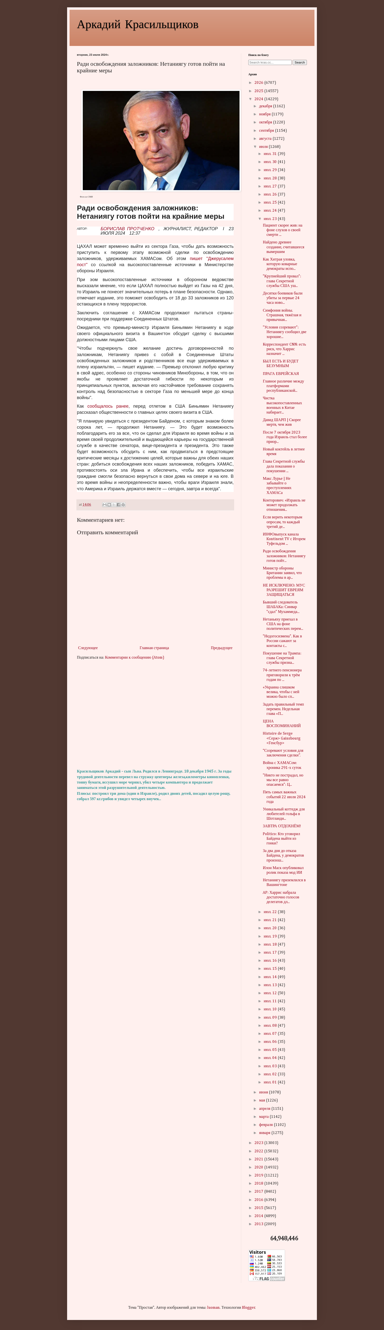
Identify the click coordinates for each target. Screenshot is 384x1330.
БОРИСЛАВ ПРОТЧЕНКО (127, 228)
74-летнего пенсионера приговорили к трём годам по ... (282, 675)
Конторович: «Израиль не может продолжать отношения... (284, 505)
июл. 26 (271, 194)
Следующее (88, 648)
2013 (259, 1224)
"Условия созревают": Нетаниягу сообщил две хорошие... (284, 332)
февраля (266, 1125)
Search (300, 62)
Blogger (248, 1308)
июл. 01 (271, 1082)
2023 (259, 1143)
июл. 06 (271, 1042)
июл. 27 (271, 186)
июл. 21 (271, 920)
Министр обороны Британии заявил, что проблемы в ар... (282, 573)
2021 (259, 1159)
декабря (266, 106)
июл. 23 (271, 219)
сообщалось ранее (108, 406)
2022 (259, 1151)
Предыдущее (221, 648)
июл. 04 (271, 1058)
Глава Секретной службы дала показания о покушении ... (284, 466)
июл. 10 (271, 1009)
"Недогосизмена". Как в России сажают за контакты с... (282, 641)
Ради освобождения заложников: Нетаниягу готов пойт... (284, 556)
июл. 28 (271, 178)
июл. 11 (271, 1001)
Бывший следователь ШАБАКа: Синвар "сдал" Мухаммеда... (281, 607)
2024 (259, 99)
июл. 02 (271, 1074)
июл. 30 (271, 162)
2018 (259, 1184)
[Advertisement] (155, 715)
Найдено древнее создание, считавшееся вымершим (283, 247)
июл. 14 (271, 977)
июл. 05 (271, 1050)
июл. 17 (271, 953)
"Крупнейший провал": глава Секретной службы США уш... (282, 281)
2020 (259, 1167)
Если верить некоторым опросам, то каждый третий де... (282, 522)
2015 (259, 1208)
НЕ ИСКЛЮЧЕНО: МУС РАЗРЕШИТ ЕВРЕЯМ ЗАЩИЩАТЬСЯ (284, 590)
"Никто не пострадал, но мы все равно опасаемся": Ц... (283, 780)
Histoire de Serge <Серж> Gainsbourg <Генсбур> (281, 738)
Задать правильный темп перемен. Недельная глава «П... (283, 709)
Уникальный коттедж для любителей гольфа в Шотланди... (284, 814)
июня (264, 1092)
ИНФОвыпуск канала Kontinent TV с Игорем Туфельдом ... (284, 539)
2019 (259, 1175)
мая (262, 1100)
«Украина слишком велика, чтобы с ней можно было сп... (281, 692)
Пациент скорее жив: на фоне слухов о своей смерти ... (282, 230)
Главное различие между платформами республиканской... (283, 386)
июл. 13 (271, 985)
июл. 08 (271, 1026)
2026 (259, 83)
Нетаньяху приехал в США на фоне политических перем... (283, 624)
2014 (259, 1216)
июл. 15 (271, 969)
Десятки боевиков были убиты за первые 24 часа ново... (282, 298)
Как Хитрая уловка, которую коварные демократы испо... (280, 264)
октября (266, 122)
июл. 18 (271, 945)
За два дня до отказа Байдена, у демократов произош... (283, 855)
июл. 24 (271, 211)
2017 (259, 1192)
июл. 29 (271, 170)
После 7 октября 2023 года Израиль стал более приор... (285, 437)
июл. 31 (271, 154)
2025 (259, 91)
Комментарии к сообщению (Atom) (134, 658)
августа (266, 139)
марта (264, 1117)
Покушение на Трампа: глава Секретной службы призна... (282, 658)
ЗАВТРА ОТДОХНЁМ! (282, 826)
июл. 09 (271, 1018)
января (265, 1133)
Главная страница (154, 648)
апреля (265, 1109)
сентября (267, 131)
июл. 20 (271, 928)
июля (264, 147)
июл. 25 (271, 203)
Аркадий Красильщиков (138, 23)
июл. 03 (271, 1066)
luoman (213, 1308)
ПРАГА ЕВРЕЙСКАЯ (281, 374)
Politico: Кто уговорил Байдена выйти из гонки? (281, 838)
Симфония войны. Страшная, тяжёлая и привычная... (282, 315)
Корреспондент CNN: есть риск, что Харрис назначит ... (284, 349)
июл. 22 (271, 912)
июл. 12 (271, 993)
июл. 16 (271, 961)
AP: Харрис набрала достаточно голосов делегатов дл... (281, 897)
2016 (259, 1200)
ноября (265, 114)
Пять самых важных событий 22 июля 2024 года (284, 797)
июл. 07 (271, 1034)
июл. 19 (271, 936)
